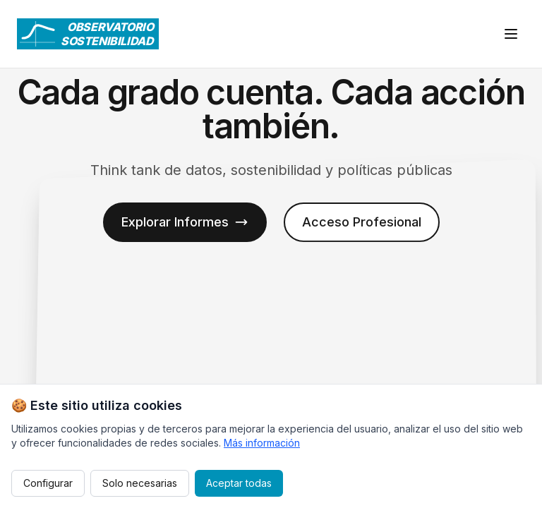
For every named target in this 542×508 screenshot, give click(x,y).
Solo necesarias (139, 483)
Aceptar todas (239, 483)
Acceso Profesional (361, 221)
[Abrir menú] (511, 34)
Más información (262, 443)
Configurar (48, 483)
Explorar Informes (184, 221)
